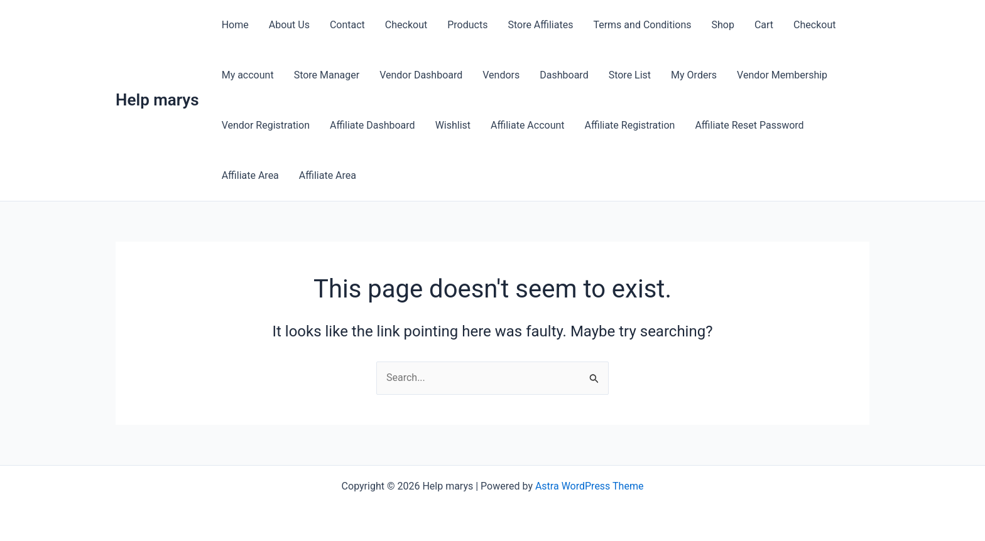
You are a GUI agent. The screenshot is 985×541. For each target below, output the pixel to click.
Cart (763, 25)
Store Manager (327, 75)
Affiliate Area (250, 175)
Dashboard (564, 75)
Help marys (157, 99)
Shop (723, 25)
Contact (347, 25)
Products (467, 25)
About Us (289, 25)
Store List (630, 75)
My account (248, 75)
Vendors (501, 75)
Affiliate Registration (630, 125)
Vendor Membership (782, 75)
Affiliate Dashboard (372, 125)
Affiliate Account (527, 125)
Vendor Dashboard (420, 75)
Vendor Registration (266, 125)
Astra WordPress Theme (589, 486)
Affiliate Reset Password (749, 125)
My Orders (694, 75)
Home (235, 25)
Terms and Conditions (642, 25)
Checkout (406, 25)
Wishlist (453, 125)
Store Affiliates (540, 25)
